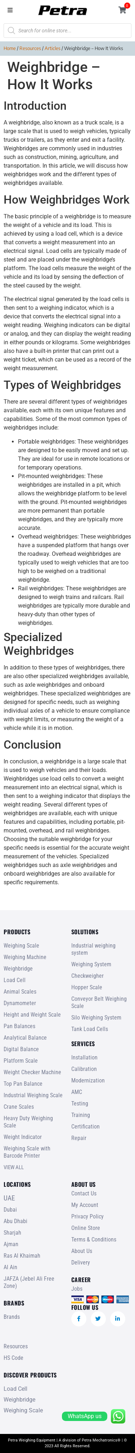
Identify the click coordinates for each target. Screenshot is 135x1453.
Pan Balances (19, 1026)
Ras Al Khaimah (22, 1255)
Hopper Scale (86, 987)
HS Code (13, 1357)
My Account (84, 1205)
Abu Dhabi (15, 1221)
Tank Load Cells (89, 1029)
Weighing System (91, 964)
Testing (79, 1103)
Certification (85, 1126)
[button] (10, 10)
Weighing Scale (21, 945)
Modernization (88, 1080)
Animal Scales (20, 991)
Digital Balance (21, 1049)
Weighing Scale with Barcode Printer (27, 1152)
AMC (76, 1092)
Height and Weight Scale (32, 1014)
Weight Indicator (23, 1137)
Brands (12, 1316)
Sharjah (12, 1232)
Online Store (85, 1228)
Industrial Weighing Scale (33, 1095)
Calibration (84, 1069)
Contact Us (83, 1193)
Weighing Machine (25, 957)
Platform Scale (21, 1060)
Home (10, 48)
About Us (81, 1251)
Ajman (11, 1244)
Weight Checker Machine (32, 1072)
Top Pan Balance (23, 1083)
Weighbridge (18, 968)
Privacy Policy (87, 1216)
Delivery (80, 1262)
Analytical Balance (25, 1037)
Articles (52, 48)
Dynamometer (20, 1003)
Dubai (10, 1209)
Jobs (76, 1288)
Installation (84, 1057)
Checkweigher (87, 975)
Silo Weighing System (96, 1017)
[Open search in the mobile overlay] (67, 30)
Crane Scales (19, 1106)
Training (80, 1115)
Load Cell (15, 980)
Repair (78, 1138)
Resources (30, 48)
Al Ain (10, 1267)
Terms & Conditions (93, 1239)
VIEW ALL (14, 1167)
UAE (9, 1198)
